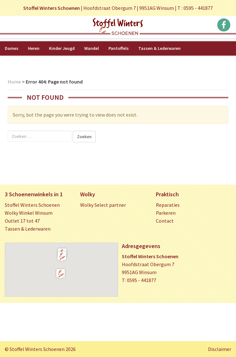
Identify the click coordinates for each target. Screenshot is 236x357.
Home (14, 81)
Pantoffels (118, 48)
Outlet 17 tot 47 (22, 221)
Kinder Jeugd (62, 48)
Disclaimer (219, 349)
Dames (11, 48)
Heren (33, 48)
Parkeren (166, 213)
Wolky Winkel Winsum (28, 213)
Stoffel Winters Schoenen (32, 205)
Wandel (91, 48)
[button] (61, 256)
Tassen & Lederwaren (159, 48)
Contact (165, 221)
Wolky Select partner (103, 205)
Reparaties (168, 205)
